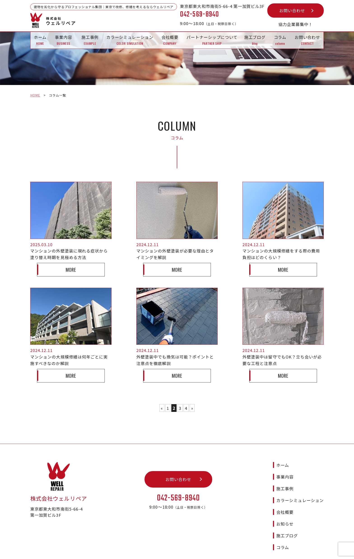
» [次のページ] (192, 408)
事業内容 (284, 469)
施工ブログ (287, 528)
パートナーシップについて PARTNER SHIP (212, 40)
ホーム (282, 457)
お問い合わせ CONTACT (307, 40)
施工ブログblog (255, 40)
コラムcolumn (280, 40)
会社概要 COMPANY (170, 40)
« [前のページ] (162, 408)
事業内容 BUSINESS (63, 40)
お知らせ (284, 516)
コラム (282, 539)
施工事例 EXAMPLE (90, 40)
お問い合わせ (292, 10)
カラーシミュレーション (300, 492)
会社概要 (284, 504)
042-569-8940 (178, 490)
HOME (35, 95)
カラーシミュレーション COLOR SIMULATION (129, 40)
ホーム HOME (40, 40)
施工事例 (284, 481)
